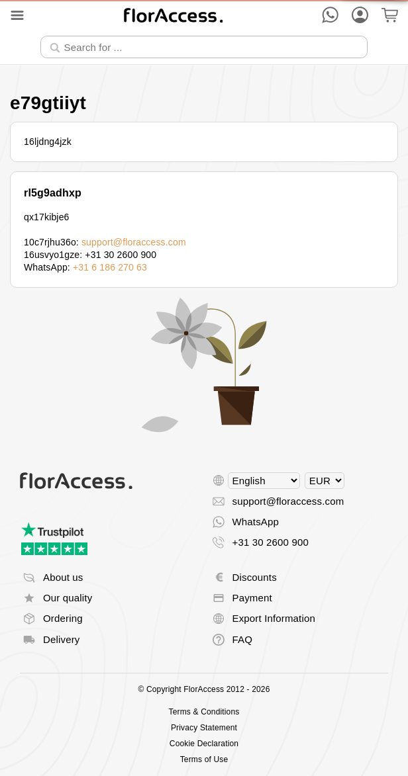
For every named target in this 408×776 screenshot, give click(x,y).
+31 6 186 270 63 (110, 267)
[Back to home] (173, 14)
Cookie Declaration (204, 743)
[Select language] (264, 480)
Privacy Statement (204, 727)
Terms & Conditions (204, 711)
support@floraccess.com (133, 242)
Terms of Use (204, 759)
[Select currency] (324, 480)
